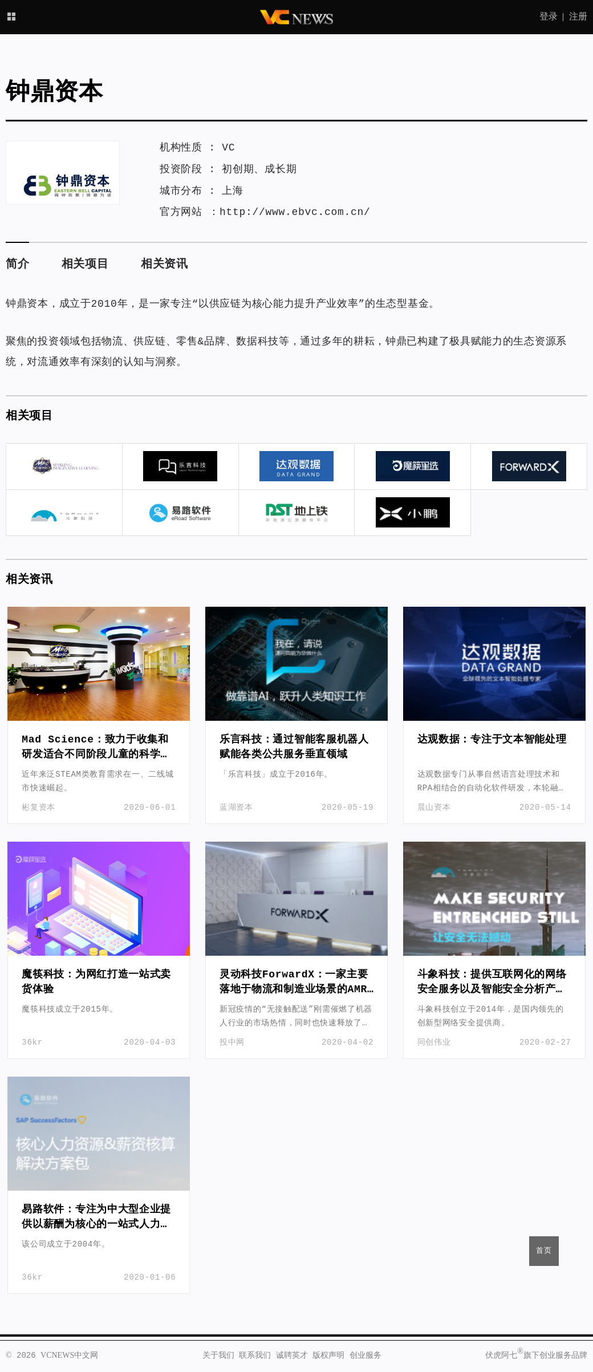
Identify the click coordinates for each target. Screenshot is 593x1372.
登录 (548, 17)
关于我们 (218, 1355)
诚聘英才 (292, 1355)
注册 (578, 17)
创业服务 (365, 1355)
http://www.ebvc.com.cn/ (295, 212)
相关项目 (85, 264)
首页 (544, 1251)
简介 (17, 264)
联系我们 (255, 1355)
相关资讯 (164, 264)
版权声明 (328, 1355)
